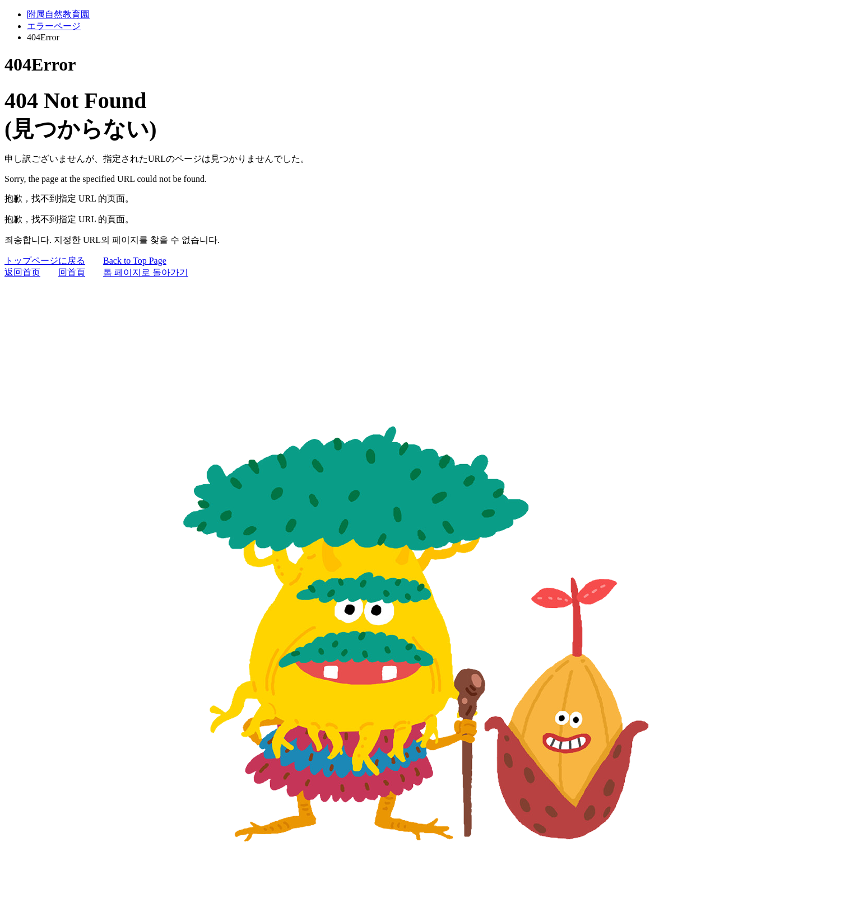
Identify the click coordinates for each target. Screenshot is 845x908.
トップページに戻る (44, 260)
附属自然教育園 (58, 14)
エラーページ (54, 26)
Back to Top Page (134, 260)
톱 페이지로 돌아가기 (145, 272)
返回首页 (22, 272)
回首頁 (71, 272)
